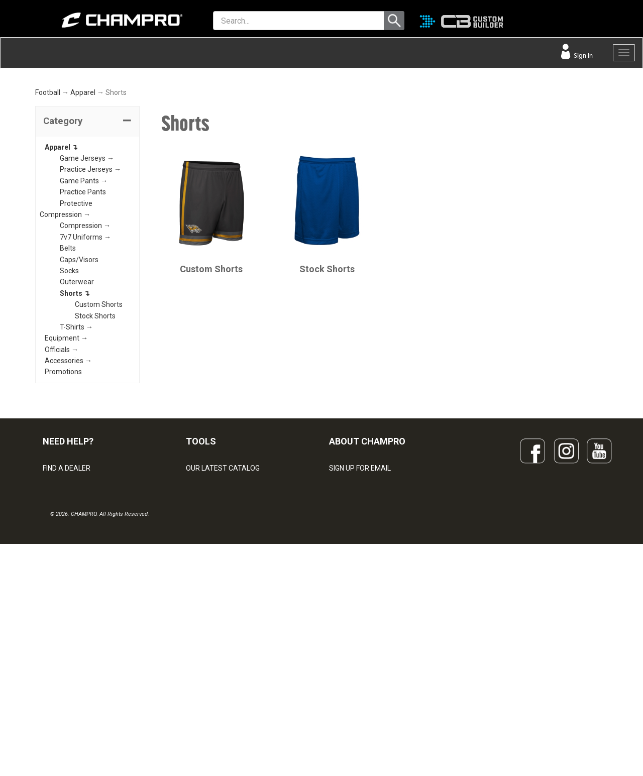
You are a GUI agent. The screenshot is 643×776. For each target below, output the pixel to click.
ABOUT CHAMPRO (367, 547)
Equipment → (66, 444)
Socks (69, 377)
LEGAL (53, 640)
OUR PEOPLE (349, 596)
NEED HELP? (68, 547)
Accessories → (68, 467)
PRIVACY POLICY (69, 662)
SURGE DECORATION (219, 662)
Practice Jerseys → (90, 275)
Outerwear (77, 388)
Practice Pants (83, 298)
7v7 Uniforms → (85, 343)
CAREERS (344, 662)
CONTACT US (64, 618)
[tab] (87, 227)
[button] (87, 227)
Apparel (82, 198)
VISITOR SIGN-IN (68, 596)
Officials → (61, 456)
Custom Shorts (99, 410)
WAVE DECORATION (217, 640)
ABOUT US (346, 618)
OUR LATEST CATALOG (223, 574)
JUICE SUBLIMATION (218, 618)
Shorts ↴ (75, 399)
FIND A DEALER (66, 574)
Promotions (63, 478)
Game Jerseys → (87, 264)
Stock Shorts (95, 421)
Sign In (582, 55)
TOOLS (201, 547)
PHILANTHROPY (354, 640)
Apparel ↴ (61, 253)
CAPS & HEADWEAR (218, 685)
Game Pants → (84, 287)
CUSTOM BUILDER (215, 596)
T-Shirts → (76, 433)
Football (47, 198)
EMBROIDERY (207, 707)
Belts (68, 354)
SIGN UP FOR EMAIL (360, 574)
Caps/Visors (79, 366)
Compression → (85, 331)
